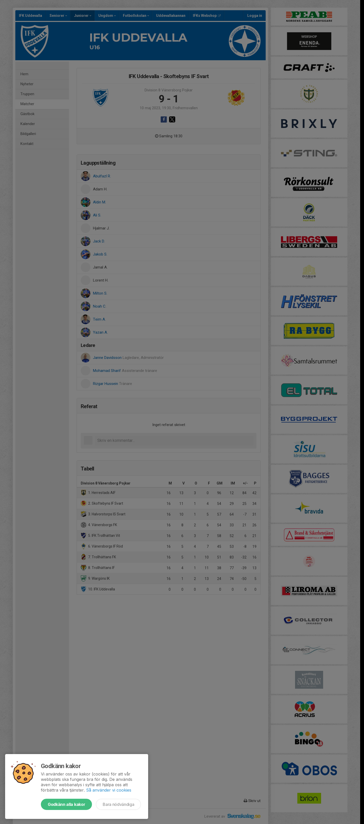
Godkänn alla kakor (66, 804)
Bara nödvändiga (118, 804)
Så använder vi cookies (108, 790)
